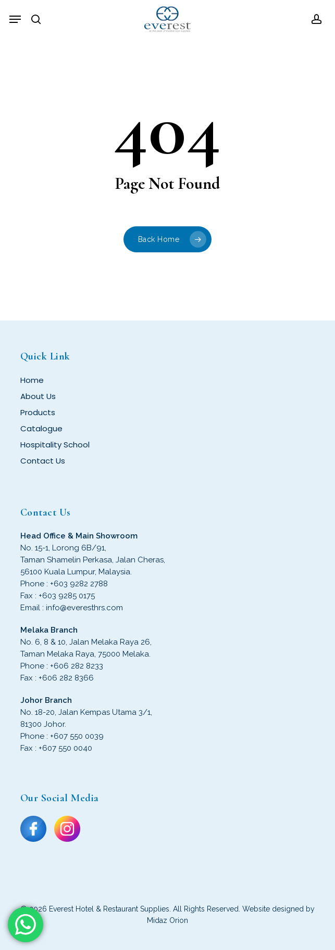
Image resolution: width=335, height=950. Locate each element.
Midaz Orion (167, 920)
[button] (15, 19)
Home (32, 380)
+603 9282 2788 (79, 583)
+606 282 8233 (76, 666)
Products (37, 412)
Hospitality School (55, 444)
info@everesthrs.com (84, 607)
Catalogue (41, 428)
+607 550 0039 (77, 736)
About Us (38, 396)
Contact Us (42, 460)
